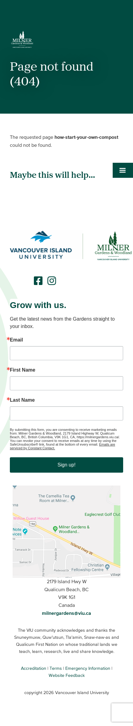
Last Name (22, 400)
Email (16, 340)
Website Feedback (67, 675)
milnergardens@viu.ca (66, 613)
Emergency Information (87, 668)
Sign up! (67, 464)
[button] (123, 140)
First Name (22, 370)
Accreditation (33, 668)
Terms (56, 668)
